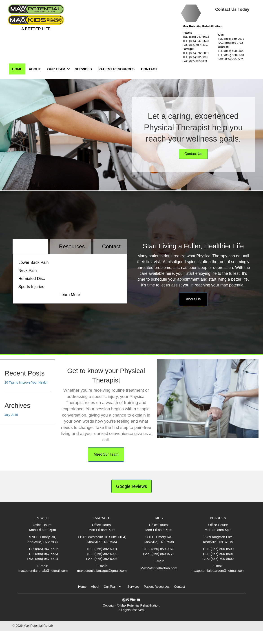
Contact (149, 69)
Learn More (69, 295)
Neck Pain (27, 270)
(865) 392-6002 (105, 554)
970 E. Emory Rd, (42, 537)
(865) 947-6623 (199, 41)
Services (83, 69)
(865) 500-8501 (234, 55)
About (35, 69)
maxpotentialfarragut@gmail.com (101, 570)
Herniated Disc (31, 278)
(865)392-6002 (198, 57)
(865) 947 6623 (46, 554)
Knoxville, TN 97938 (159, 542)
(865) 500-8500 (234, 50)
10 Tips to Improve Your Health (25, 382)
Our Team (56, 69)
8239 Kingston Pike (217, 537)
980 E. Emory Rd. (159, 537)
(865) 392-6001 (199, 53)
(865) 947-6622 (199, 36)
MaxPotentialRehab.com (158, 568)
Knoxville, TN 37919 (218, 542)
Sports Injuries (31, 286)
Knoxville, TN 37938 (43, 542)
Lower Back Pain (33, 262)
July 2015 (11, 415)
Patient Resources (116, 69)
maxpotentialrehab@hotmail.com (43, 570)
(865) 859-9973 (234, 38)
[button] (120, 586)
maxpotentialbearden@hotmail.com (218, 570)
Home (17, 69)
